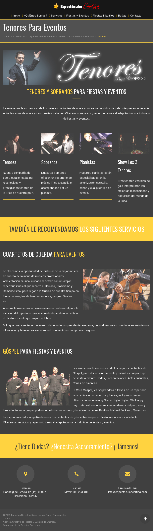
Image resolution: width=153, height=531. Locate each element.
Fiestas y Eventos (77, 15)
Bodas (121, 15)
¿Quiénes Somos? (34, 15)
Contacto (134, 15)
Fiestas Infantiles (102, 15)
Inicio (16, 15)
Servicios (56, 15)
